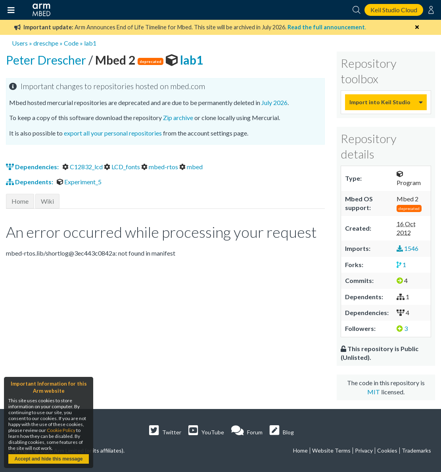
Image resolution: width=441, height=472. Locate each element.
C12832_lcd (83, 166)
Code (71, 43)
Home (20, 201)
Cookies (387, 450)
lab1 (90, 43)
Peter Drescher (47, 60)
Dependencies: (33, 166)
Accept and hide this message (48, 459)
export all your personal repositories (113, 133)
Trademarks (416, 450)
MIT (373, 392)
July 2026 (274, 102)
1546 (407, 248)
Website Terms (331, 450)
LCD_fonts (122, 166)
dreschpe (45, 43)
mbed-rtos (160, 166)
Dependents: (30, 181)
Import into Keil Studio (379, 102)
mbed (191, 166)
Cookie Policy (61, 430)
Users (20, 43)
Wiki (47, 201)
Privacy (364, 450)
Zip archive (178, 117)
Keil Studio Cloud (393, 9)
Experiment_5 (79, 181)
